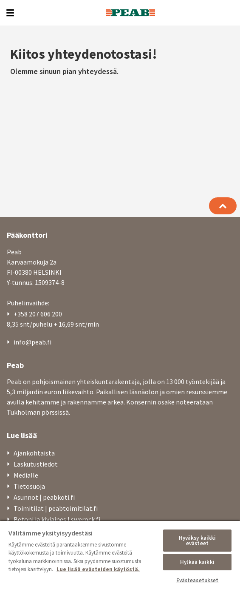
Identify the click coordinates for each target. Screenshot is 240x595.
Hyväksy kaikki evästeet (197, 540)
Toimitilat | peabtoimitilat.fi (56, 508)
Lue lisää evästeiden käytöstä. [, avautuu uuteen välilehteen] (98, 569)
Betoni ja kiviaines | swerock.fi (57, 519)
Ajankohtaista (34, 453)
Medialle (26, 475)
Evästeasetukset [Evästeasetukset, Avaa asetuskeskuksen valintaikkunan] (197, 580)
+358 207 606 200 (38, 314)
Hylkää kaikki (197, 562)
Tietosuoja (29, 486)
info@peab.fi (32, 342)
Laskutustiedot (36, 464)
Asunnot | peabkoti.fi (44, 497)
